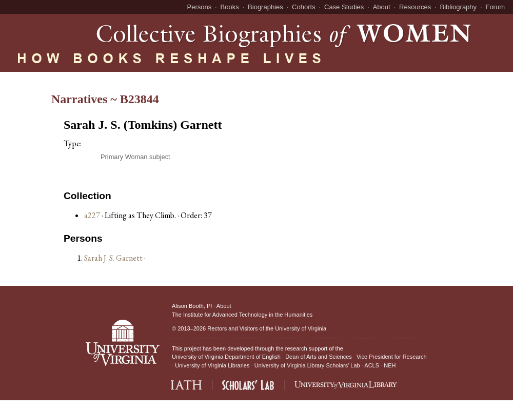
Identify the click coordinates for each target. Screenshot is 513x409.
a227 (92, 215)
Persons (199, 7)
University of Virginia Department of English (226, 357)
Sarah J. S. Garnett (114, 257)
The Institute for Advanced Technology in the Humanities (242, 314)
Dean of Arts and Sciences (318, 357)
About (381, 7)
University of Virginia (300, 328)
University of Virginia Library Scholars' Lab (307, 365)
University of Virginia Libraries (212, 365)
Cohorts (303, 7)
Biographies (265, 7)
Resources (415, 7)
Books (230, 7)
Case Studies (344, 7)
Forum (495, 7)
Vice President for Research (392, 357)
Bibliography (458, 7)
